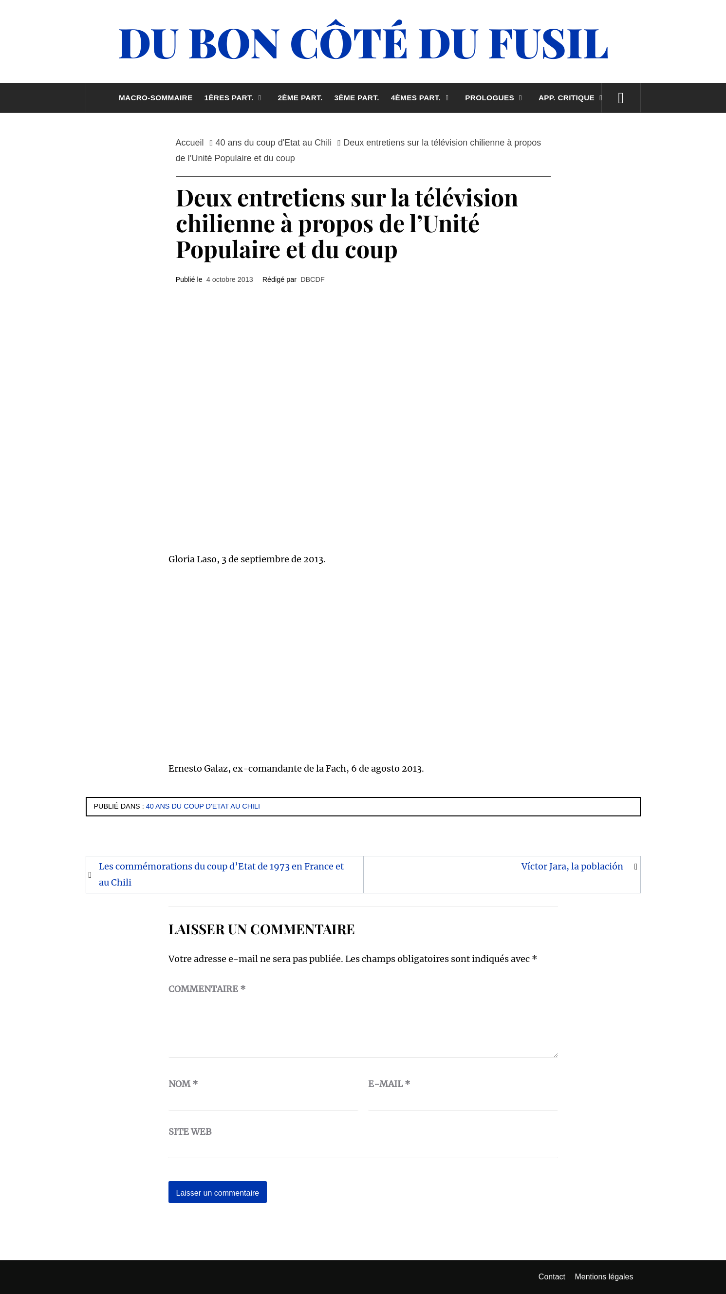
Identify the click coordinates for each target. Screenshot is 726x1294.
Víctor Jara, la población (572, 866)
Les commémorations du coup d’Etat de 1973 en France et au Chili (221, 874)
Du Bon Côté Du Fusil (363, 41)
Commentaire (207, 989)
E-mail (389, 1084)
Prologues (496, 97)
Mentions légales (604, 1277)
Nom (183, 1084)
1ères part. (235, 97)
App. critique (573, 97)
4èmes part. (422, 97)
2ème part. (300, 97)
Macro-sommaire (156, 97)
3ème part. (357, 97)
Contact (552, 1277)
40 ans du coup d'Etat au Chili (203, 806)
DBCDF (312, 279)
